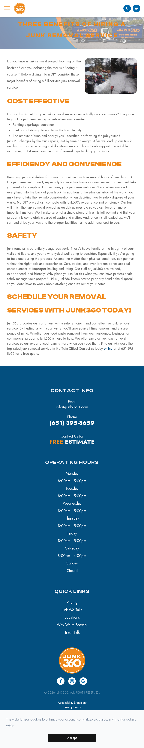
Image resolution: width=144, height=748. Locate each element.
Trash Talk (72, 632)
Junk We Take (72, 610)
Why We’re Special (72, 625)
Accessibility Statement (72, 703)
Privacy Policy (72, 707)
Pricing (72, 602)
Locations (72, 617)
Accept (72, 738)
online (108, 348)
